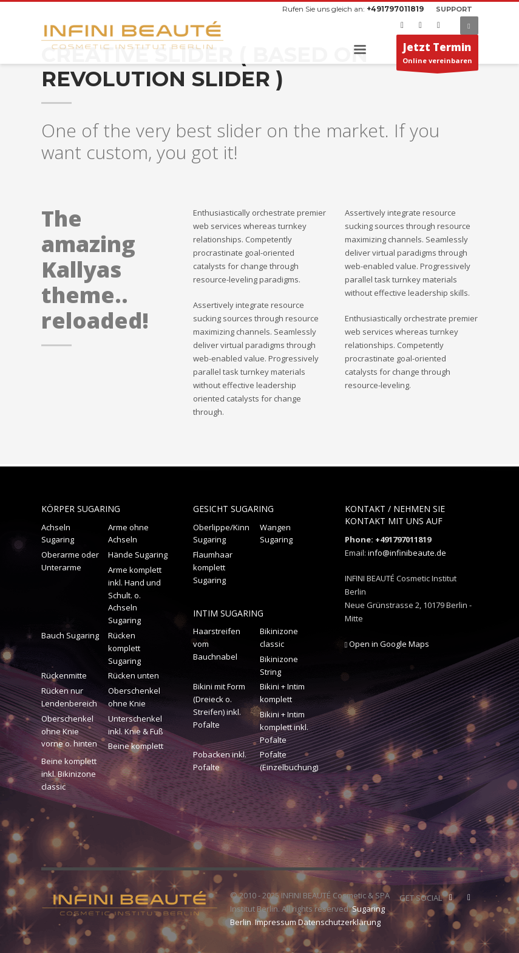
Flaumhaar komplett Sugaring (212, 567)
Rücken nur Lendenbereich (69, 697)
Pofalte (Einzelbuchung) (289, 761)
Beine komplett (135, 745)
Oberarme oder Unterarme (70, 561)
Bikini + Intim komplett (282, 693)
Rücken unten (133, 675)
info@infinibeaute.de (407, 552)
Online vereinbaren (437, 55)
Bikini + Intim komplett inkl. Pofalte (284, 727)
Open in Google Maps (387, 643)
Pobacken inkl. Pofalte (219, 761)
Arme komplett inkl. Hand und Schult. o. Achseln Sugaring (134, 595)
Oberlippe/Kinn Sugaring (221, 533)
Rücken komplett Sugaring (124, 648)
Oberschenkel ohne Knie (134, 697)
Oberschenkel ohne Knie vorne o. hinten (69, 731)
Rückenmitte (64, 675)
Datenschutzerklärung (339, 922)
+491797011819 (395, 8)
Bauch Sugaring (70, 635)
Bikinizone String (279, 665)
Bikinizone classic (279, 637)
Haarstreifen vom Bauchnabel (216, 644)
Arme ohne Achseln (128, 533)
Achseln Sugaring (57, 533)
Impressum (275, 922)
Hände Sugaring (138, 554)
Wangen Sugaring (276, 533)
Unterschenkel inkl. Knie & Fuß (135, 725)
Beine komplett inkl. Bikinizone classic (69, 774)
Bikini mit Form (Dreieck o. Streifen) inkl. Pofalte (219, 705)
